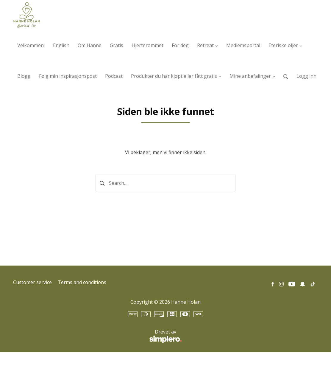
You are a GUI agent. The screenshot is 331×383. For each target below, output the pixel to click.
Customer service (32, 282)
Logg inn (306, 76)
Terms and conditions (82, 282)
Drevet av (97, 336)
